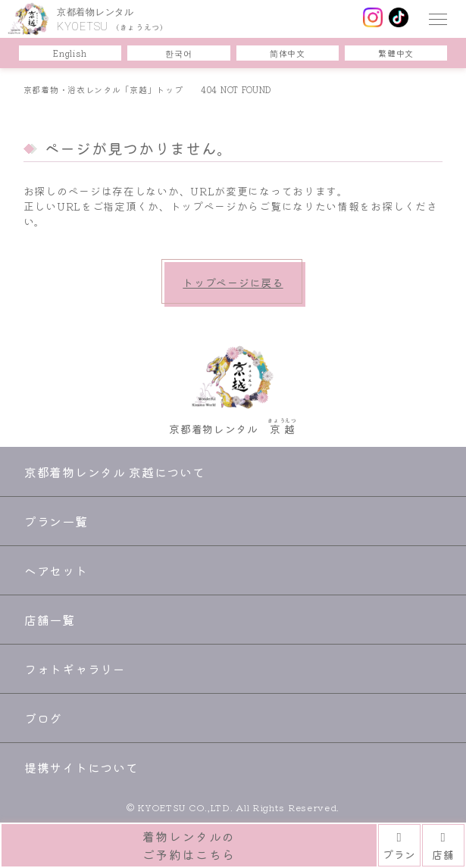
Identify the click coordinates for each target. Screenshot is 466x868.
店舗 (443, 845)
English (69, 53)
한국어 (178, 53)
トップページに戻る (233, 282)
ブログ (43, 718)
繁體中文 (396, 53)
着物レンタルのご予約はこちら (189, 845)
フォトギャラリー (75, 669)
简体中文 (287, 53)
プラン (399, 845)
